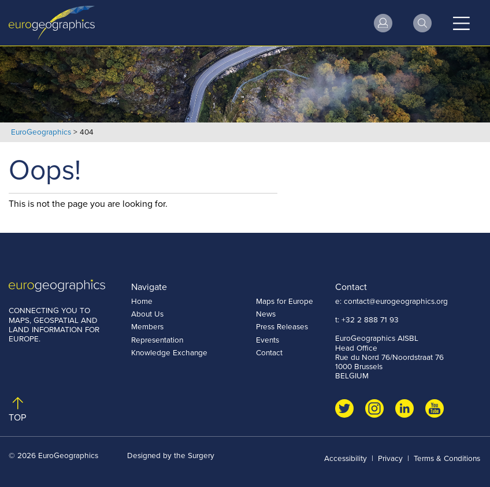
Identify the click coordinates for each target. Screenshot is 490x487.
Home (142, 301)
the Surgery (194, 455)
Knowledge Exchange (169, 352)
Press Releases (282, 326)
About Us (147, 313)
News (266, 313)
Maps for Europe (284, 301)
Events (267, 339)
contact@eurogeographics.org (396, 301)
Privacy (390, 458)
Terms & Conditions (447, 458)
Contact (269, 352)
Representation (157, 339)
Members (147, 326)
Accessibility (345, 458)
